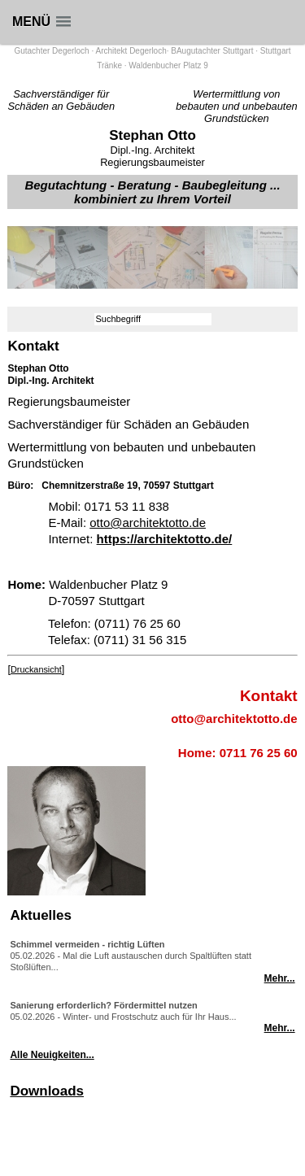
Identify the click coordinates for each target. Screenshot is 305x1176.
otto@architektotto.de (147, 522)
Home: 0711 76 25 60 (238, 753)
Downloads (47, 1091)
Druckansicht (36, 669)
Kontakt (269, 695)
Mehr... (279, 978)
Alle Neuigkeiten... (52, 1055)
